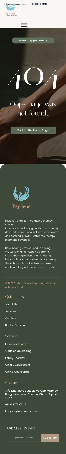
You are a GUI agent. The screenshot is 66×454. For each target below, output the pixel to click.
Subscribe (50, 437)
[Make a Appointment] (33, 40)
